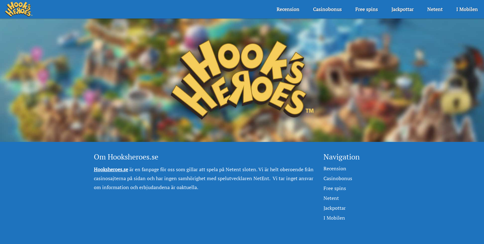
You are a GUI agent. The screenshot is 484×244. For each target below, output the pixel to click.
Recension (288, 9)
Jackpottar (402, 9)
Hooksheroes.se (111, 169)
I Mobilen (467, 9)
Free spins (366, 9)
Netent (435, 9)
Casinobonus (327, 9)
